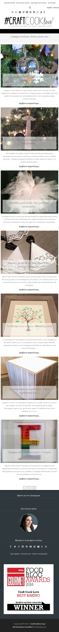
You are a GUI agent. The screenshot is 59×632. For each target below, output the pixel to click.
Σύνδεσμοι (52, 3)
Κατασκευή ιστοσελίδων (23, 627)
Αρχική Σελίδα (9, 3)
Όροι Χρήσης (15, 554)
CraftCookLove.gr (37, 624)
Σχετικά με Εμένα (22, 3)
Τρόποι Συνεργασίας (39, 554)
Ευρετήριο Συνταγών (39, 3)
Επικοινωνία (26, 554)
